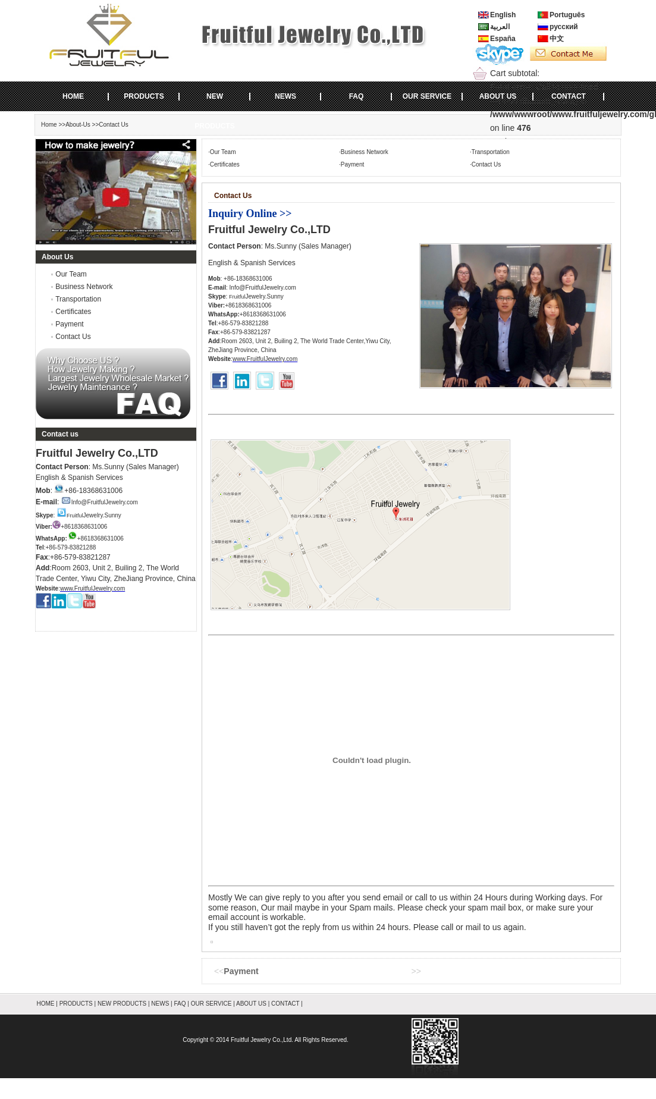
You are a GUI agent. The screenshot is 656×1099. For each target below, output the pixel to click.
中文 (557, 38)
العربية (500, 27)
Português (567, 15)
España (503, 38)
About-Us (77, 124)
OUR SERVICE (427, 96)
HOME (73, 96)
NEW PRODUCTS (214, 101)
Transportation (78, 299)
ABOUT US (498, 96)
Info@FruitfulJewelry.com (99, 502)
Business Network (83, 286)
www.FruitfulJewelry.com (92, 588)
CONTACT (568, 96)
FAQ (356, 96)
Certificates (73, 311)
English (503, 15)
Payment (69, 324)
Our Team (70, 274)
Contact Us (72, 336)
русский (564, 27)
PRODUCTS (144, 96)
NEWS (285, 96)
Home (49, 124)
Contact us (60, 434)
